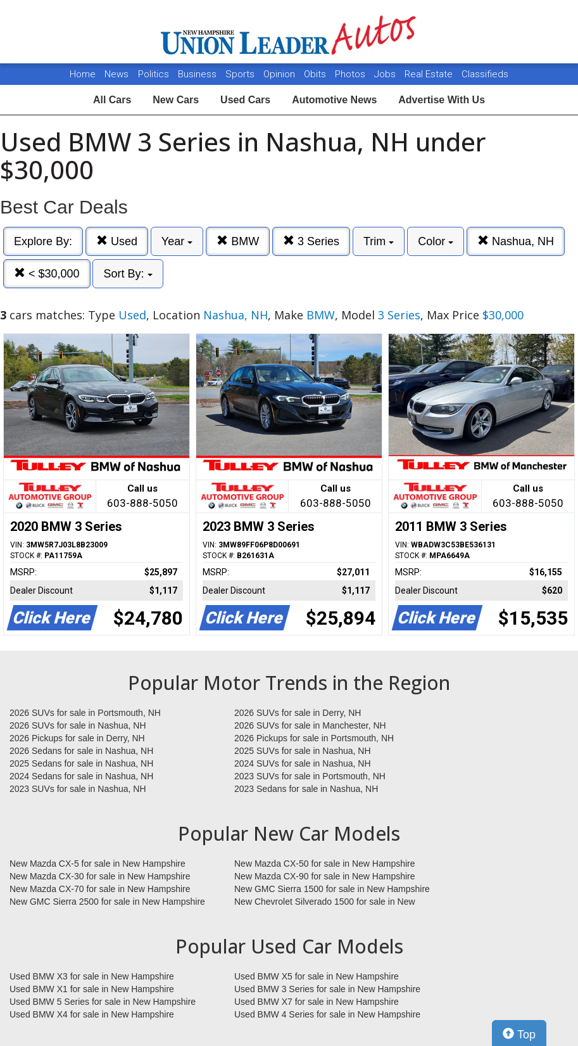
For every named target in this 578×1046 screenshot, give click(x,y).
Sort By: (127, 273)
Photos (351, 74)
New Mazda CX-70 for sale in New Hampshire (100, 889)
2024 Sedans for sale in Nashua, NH (81, 776)
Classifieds (485, 74)
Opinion (280, 74)
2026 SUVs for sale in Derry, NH (297, 713)
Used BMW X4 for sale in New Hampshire (91, 1014)
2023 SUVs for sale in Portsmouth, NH (310, 776)
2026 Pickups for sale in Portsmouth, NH (314, 738)
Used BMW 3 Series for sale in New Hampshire (327, 989)
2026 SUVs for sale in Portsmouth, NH (85, 713)
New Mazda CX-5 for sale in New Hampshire (97, 863)
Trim (378, 241)
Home (83, 74)
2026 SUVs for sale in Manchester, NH (310, 725)
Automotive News (334, 99)
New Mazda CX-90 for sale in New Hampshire (324, 876)
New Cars (176, 99)
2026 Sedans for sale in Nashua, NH (81, 751)
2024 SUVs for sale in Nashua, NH (302, 763)
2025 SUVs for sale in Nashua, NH (302, 751)
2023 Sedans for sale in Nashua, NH (306, 789)
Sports (241, 74)
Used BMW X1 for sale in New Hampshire (91, 989)
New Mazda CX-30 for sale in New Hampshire (100, 876)
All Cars (112, 99)
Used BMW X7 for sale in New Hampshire (316, 1002)
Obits (316, 74)
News (116, 74)
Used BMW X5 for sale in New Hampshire (316, 976)
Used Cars (245, 99)
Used (116, 241)
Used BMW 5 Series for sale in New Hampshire (102, 1002)
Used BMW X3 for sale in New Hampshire (91, 976)
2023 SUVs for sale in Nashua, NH (77, 789)
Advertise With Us (441, 99)
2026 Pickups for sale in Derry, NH (77, 738)
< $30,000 (47, 273)
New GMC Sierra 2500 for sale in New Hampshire (107, 901)
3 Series (311, 241)
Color (435, 241)
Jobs (386, 74)
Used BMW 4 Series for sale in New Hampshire (327, 1014)
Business (198, 74)
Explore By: (43, 241)
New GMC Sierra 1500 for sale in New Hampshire (332, 889)
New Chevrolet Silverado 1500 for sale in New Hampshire (324, 902)
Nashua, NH (515, 241)
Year (176, 241)
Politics (153, 74)
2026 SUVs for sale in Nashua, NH (77, 725)
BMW (238, 241)
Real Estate (430, 74)
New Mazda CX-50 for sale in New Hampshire (324, 863)
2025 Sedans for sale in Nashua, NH (81, 763)
